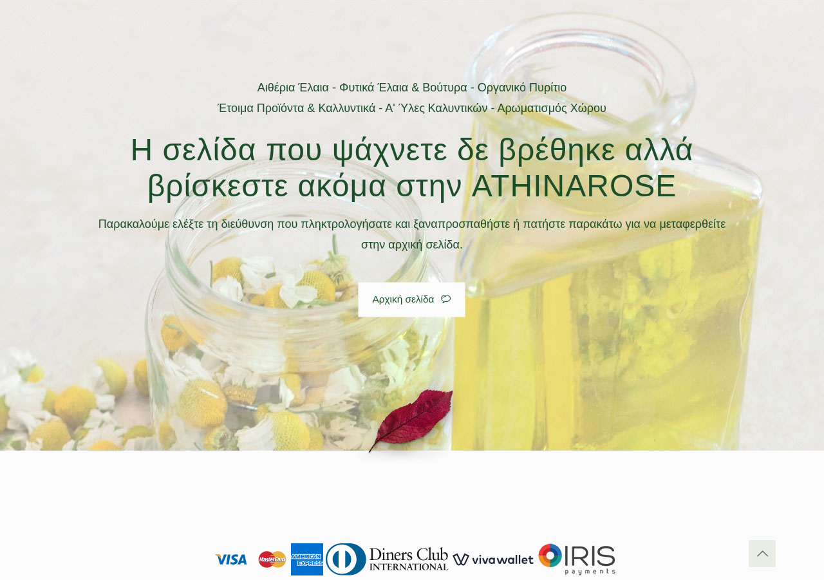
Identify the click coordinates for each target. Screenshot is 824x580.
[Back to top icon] (762, 553)
